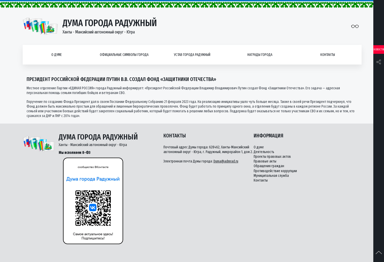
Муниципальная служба (271, 175)
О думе (56, 55)
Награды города (259, 55)
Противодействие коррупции (275, 171)
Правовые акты (265, 161)
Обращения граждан (269, 166)
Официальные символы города (124, 55)
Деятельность (264, 152)
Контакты (327, 55)
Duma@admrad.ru (226, 161)
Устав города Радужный (192, 55)
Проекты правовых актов (272, 156)
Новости (379, 49)
